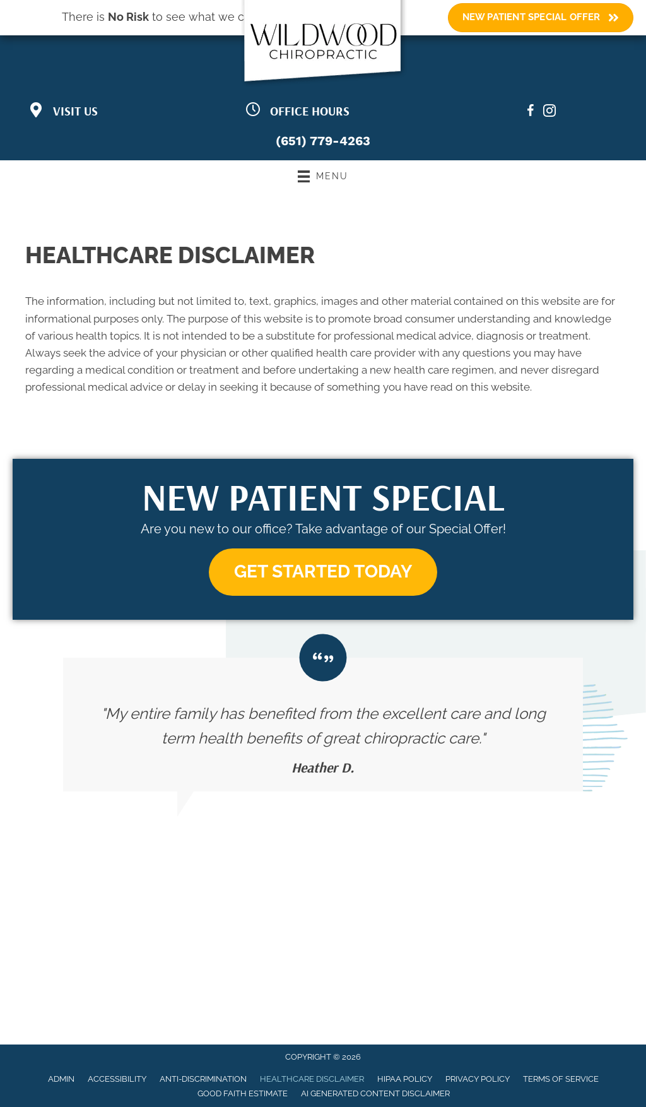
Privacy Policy (477, 1079)
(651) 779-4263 (323, 140)
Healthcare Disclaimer (312, 1079)
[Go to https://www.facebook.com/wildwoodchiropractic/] (530, 112)
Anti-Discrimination (203, 1079)
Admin (61, 1079)
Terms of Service (561, 1079)
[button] (323, 572)
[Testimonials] (323, 724)
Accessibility (117, 1079)
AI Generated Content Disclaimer (375, 1093)
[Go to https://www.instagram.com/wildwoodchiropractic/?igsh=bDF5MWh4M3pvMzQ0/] (549, 112)
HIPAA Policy (404, 1079)
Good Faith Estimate (242, 1093)
